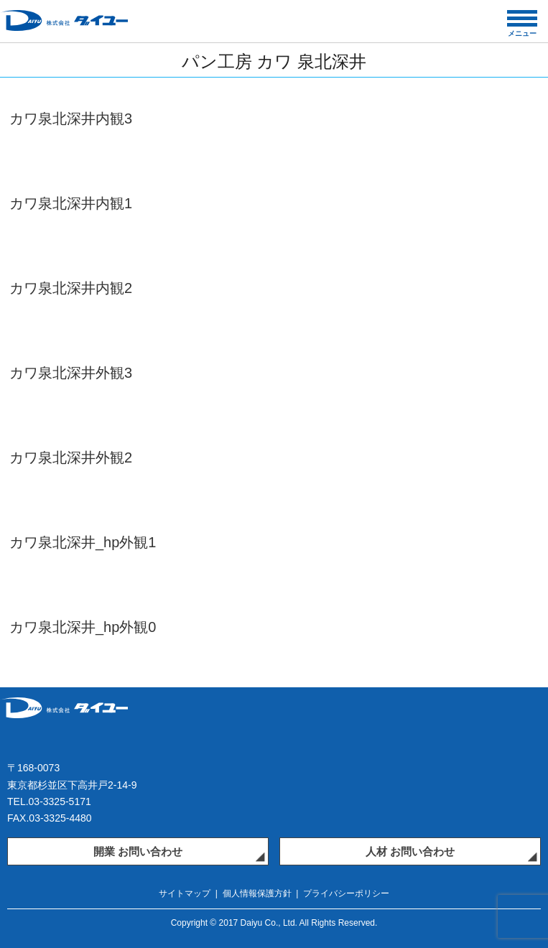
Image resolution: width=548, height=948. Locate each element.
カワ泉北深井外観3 (70, 373)
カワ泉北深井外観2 (70, 457)
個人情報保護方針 (257, 893)
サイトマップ (184, 893)
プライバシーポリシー (346, 893)
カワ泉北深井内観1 (70, 203)
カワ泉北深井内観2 (70, 288)
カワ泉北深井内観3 (70, 118)
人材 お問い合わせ (410, 851)
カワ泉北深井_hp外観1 (83, 542)
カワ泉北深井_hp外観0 (83, 627)
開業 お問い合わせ (137, 851)
